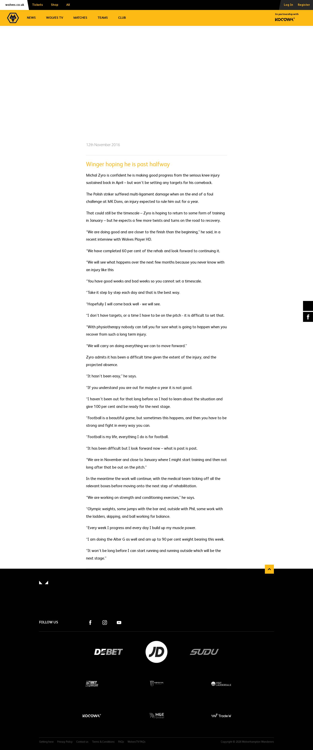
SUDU (204, 652)
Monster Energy (156, 684)
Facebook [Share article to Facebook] (308, 317)
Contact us (82, 742)
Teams (103, 18)
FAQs (121, 742)
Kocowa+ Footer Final (91, 716)
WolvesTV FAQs (137, 742)
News (31, 18)
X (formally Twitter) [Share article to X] (308, 306)
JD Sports (156, 652)
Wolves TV (54, 18)
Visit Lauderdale (221, 684)
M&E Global (156, 716)
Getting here (46, 742)
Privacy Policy (65, 742)
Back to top (269, 569)
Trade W (221, 716)
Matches (80, 18)
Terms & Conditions (103, 742)
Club (122, 18)
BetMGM (91, 684)
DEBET (109, 652)
